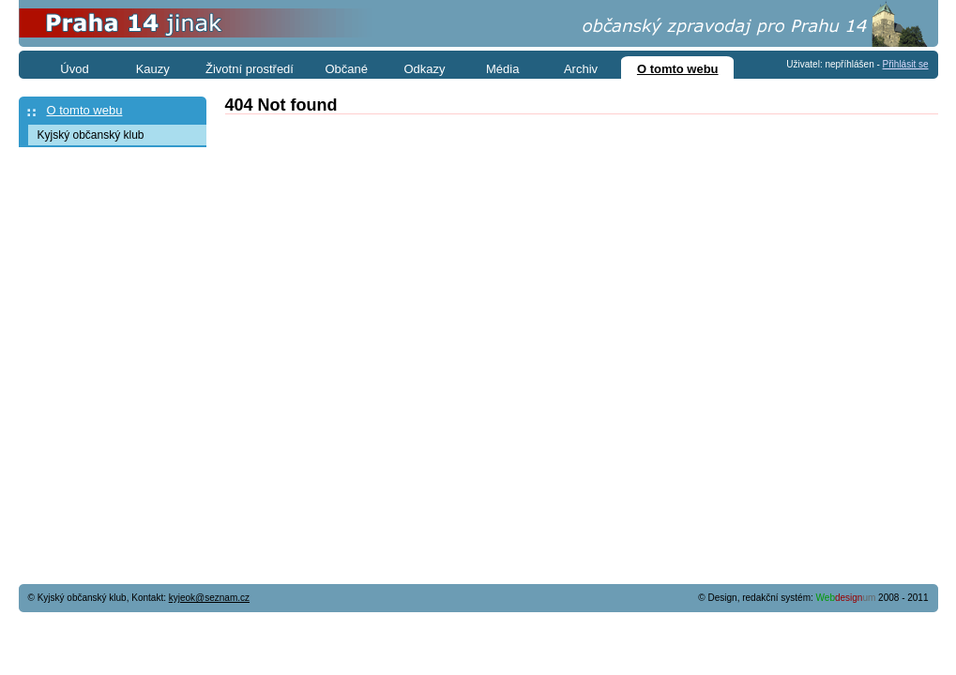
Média (502, 69)
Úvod (74, 69)
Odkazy (424, 69)
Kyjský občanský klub (91, 135)
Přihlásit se (906, 64)
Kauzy (153, 69)
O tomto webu (85, 110)
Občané (346, 69)
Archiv (581, 69)
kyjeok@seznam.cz (209, 597)
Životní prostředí (249, 69)
